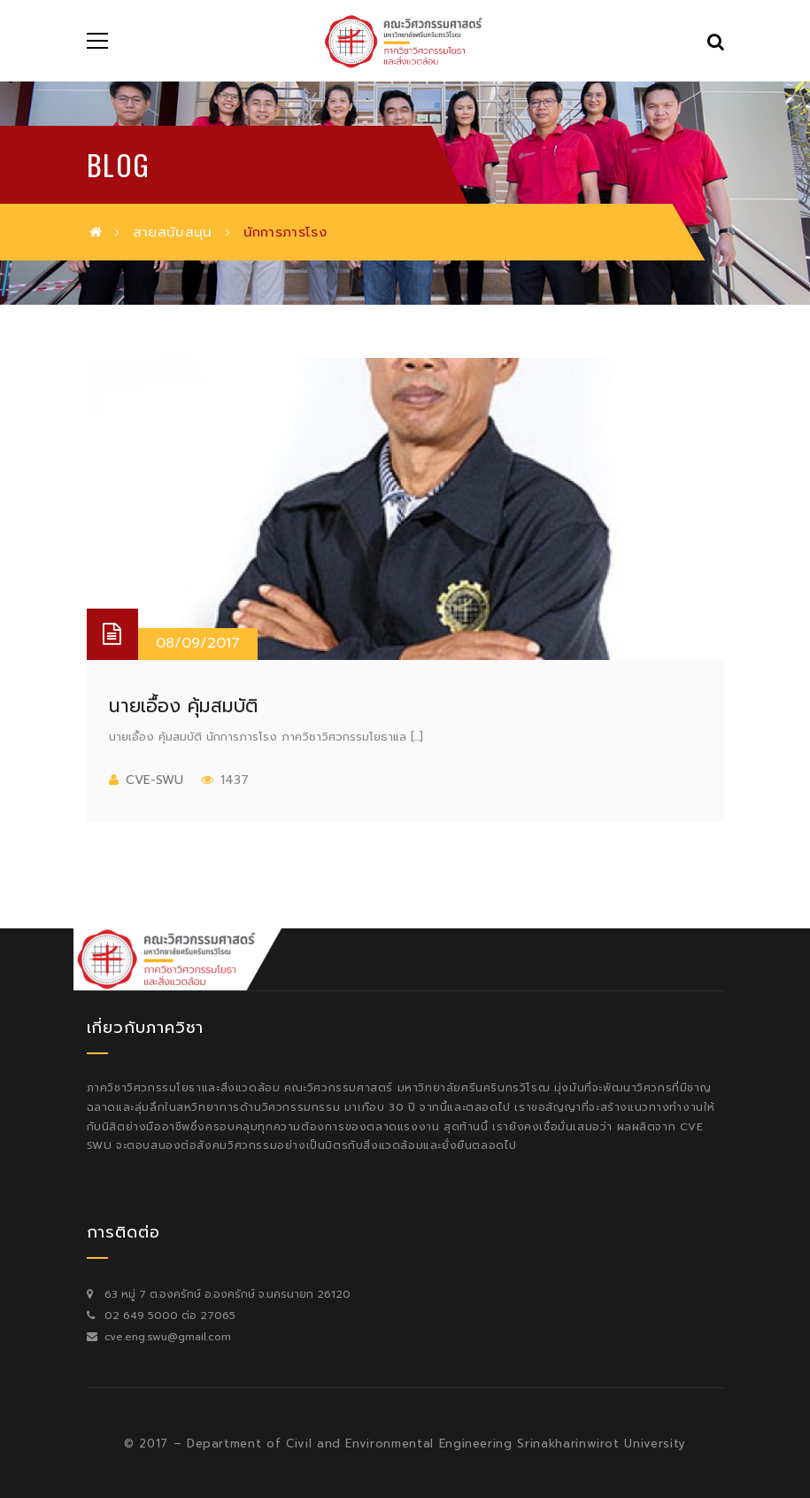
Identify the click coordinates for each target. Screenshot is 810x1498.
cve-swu (154, 780)
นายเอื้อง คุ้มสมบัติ (183, 706)
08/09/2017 (198, 643)
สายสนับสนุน (172, 232)
